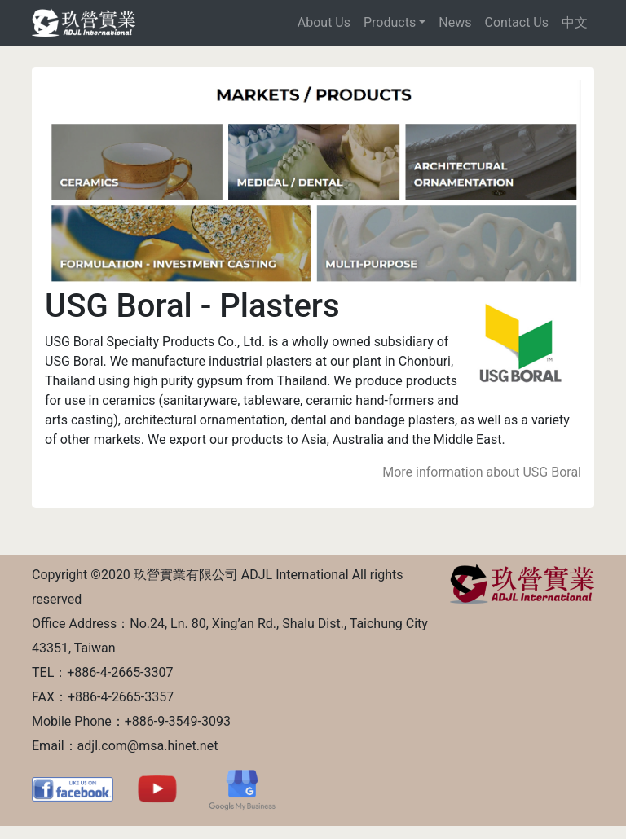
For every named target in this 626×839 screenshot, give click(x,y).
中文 (575, 22)
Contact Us (516, 22)
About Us (324, 22)
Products (390, 22)
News (455, 22)
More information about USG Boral (481, 472)
